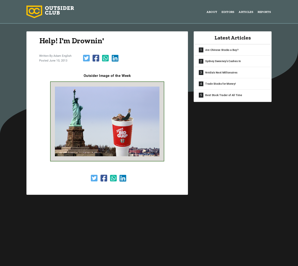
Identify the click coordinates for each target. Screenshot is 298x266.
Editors (227, 12)
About (211, 12)
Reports (264, 12)
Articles (246, 12)
